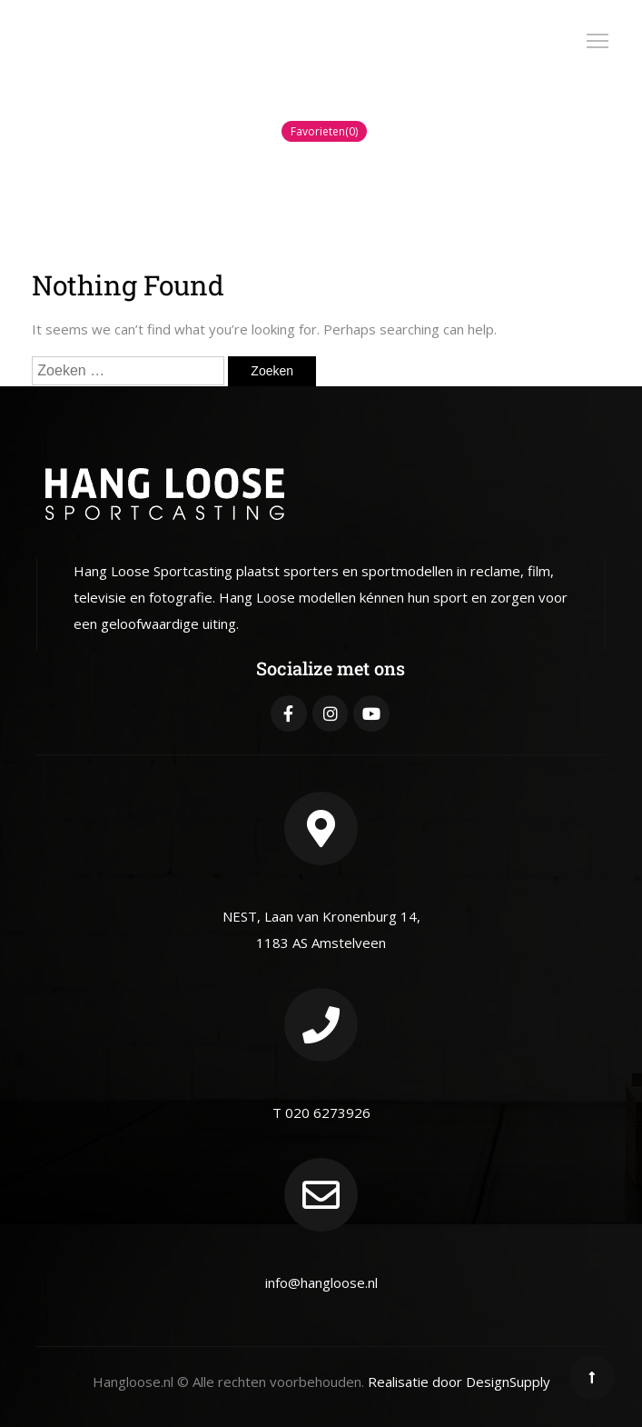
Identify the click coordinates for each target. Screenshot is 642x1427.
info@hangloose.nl (321, 1282)
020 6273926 (327, 1112)
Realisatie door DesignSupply (459, 1381)
